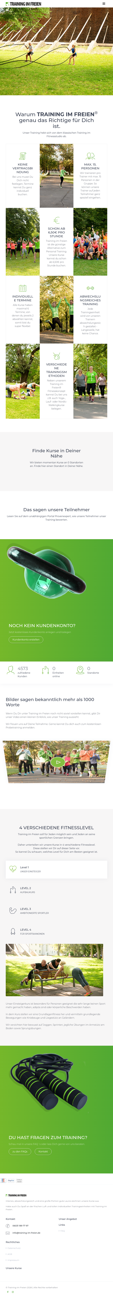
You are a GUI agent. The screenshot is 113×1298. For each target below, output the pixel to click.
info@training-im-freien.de (26, 1233)
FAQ (62, 1231)
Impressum (12, 1260)
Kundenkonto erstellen (26, 639)
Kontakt (43, 1151)
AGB (9, 1254)
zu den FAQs (20, 1151)
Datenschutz (13, 1248)
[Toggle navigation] (103, 3)
